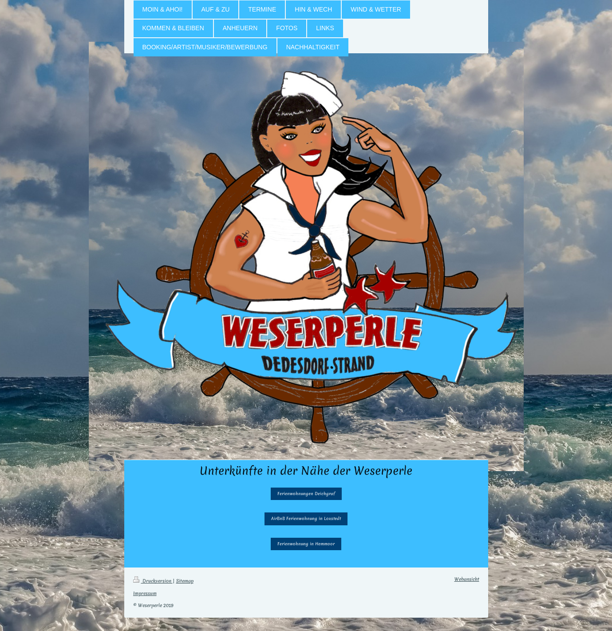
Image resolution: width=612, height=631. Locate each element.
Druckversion (153, 581)
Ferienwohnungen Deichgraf (306, 493)
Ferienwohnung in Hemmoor (306, 544)
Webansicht (466, 579)
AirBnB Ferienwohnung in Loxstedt (306, 518)
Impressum (145, 593)
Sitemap (184, 581)
